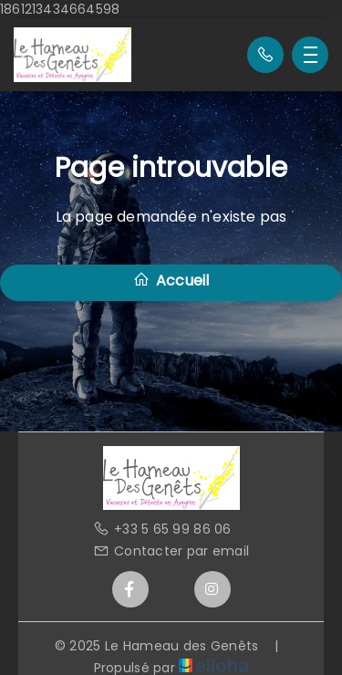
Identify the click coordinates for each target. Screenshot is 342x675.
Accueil (171, 280)
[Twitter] (171, 589)
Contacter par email (171, 551)
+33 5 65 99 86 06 (162, 529)
